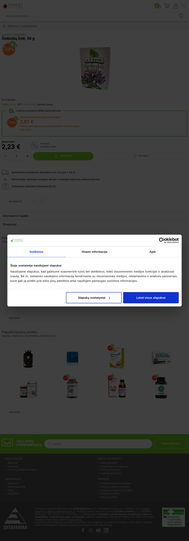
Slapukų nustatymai (94, 297)
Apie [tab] (152, 251)
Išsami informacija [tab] (94, 251)
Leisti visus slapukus (151, 297)
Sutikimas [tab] (36, 251)
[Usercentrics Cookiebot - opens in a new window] (162, 240)
